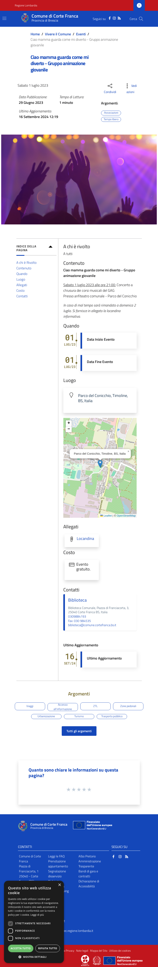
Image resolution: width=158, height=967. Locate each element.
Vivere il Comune (58, 34)
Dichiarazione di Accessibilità (89, 884)
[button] (100, 464)
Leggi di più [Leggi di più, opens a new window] (37, 914)
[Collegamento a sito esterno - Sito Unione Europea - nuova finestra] (92, 826)
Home (35, 34)
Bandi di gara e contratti (88, 874)
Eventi (81, 34)
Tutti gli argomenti (79, 731)
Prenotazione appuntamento (58, 864)
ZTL (95, 706)
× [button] (59, 885)
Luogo (20, 279)
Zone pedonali (128, 706)
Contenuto (23, 268)
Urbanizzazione (46, 716)
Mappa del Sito (98, 951)
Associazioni (111, 113)
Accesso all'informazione (63, 707)
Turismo (79, 716)
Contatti (22, 296)
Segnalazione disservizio (57, 874)
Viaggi (29, 706)
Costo (20, 290)
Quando (21, 273)
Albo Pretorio (87, 856)
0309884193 (77, 616)
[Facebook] (110, 17)
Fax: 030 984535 (79, 620)
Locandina (85, 539)
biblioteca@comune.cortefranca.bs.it (92, 625)
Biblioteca (77, 600)
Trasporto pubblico (111, 716)
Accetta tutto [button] (21, 948)
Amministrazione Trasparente (90, 864)
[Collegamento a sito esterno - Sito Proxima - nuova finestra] (85, 960)
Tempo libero (111, 119)
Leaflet (106, 515)
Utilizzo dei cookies (120, 951)
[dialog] (34, 922)
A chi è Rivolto (26, 262)
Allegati (21, 284)
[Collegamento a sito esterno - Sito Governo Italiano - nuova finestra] (97, 960)
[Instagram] (114, 17)
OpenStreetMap (126, 515)
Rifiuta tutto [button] (47, 948)
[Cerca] (141, 18)
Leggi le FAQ (56, 856)
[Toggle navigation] (4, 18)
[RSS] (119, 17)
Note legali (82, 951)
